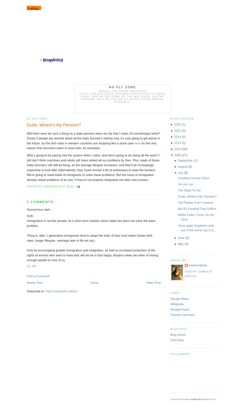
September (185, 160)
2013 (177, 143)
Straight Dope (179, 309)
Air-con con (186, 184)
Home (94, 282)
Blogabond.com (208, 399)
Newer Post (35, 282)
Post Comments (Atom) (61, 291)
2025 (177, 124)
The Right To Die (189, 190)
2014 (177, 136)
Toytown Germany (182, 315)
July (180, 172)
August (182, 166)
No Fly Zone (122, 87)
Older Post (153, 282)
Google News (179, 298)
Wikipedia (177, 304)
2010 (177, 149)
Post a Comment (38, 276)
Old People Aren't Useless (195, 202)
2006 (177, 155)
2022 (177, 130)
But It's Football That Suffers (197, 208)
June (181, 238)
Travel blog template (179, 399)
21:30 (31, 266)
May (181, 244)
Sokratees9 (198, 265)
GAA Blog (177, 340)
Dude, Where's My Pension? (54, 125)
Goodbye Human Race (193, 178)
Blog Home (177, 334)
